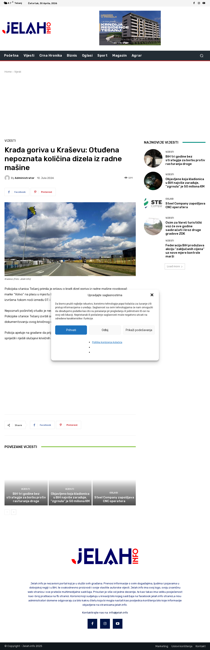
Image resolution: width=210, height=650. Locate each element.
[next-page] (13, 512)
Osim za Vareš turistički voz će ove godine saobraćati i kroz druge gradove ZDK (183, 228)
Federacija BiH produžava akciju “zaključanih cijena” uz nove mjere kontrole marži (184, 250)
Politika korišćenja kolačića (107, 342)
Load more (175, 266)
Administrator (24, 178)
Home (8, 71)
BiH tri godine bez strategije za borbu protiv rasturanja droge (26, 497)
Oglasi (114, 493)
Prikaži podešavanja (139, 330)
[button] (152, 295)
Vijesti (17, 71)
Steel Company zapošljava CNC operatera (114, 499)
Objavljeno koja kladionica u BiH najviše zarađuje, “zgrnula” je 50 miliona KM (70, 497)
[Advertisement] (105, 104)
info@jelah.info (118, 612)
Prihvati (71, 330)
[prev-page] (7, 512)
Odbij (105, 330)
